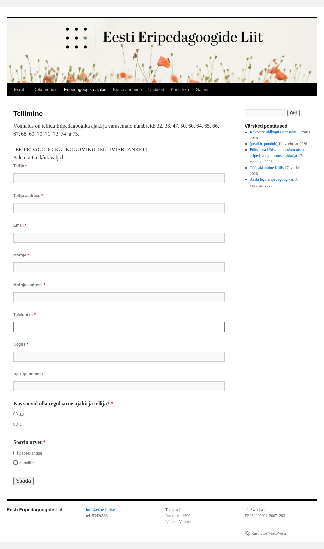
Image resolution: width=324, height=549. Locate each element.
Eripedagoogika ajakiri (85, 89)
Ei (21, 424)
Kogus (20, 344)
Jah (22, 414)
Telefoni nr (24, 314)
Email (19, 225)
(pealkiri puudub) (264, 143)
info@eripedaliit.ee (101, 509)
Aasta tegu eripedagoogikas (272, 179)
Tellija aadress (28, 195)
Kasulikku (180, 89)
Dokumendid (45, 89)
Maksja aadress (29, 285)
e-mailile (26, 463)
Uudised (156, 89)
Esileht (20, 89)
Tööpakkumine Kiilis (267, 167)
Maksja (21, 255)
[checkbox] (15, 453)
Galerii (202, 89)
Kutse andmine (127, 89)
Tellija (20, 166)
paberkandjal (30, 453)
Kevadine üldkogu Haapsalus (273, 132)
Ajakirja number (28, 374)
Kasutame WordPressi (268, 533)
